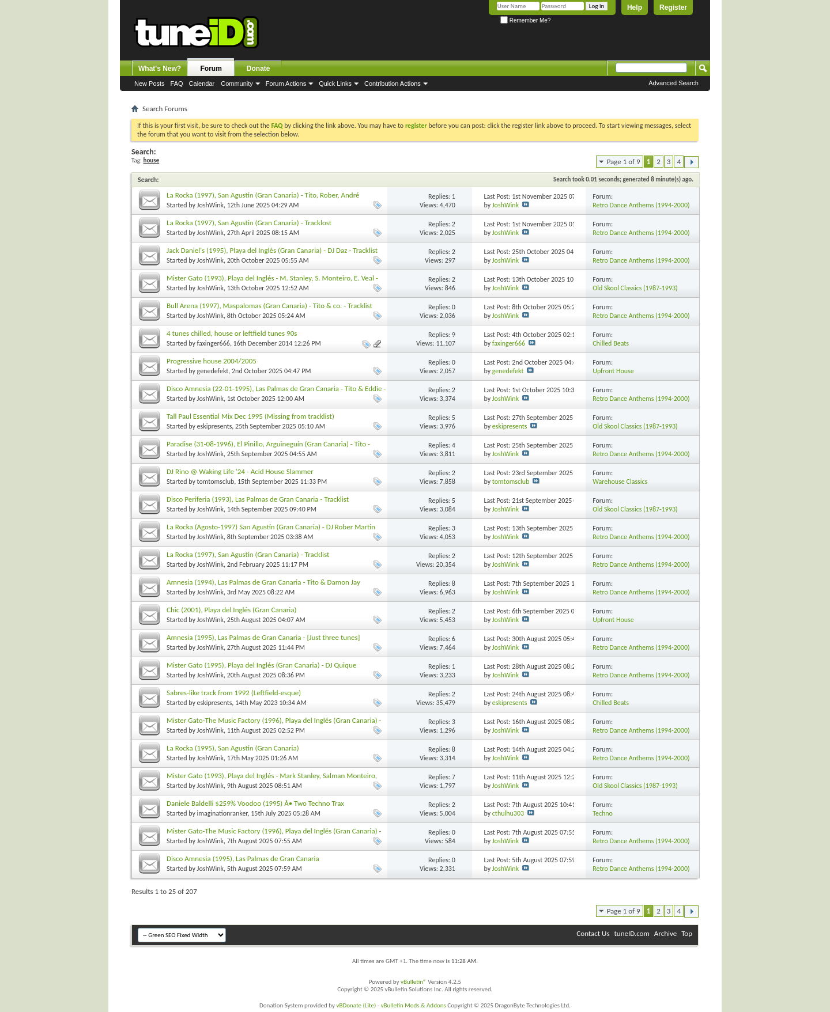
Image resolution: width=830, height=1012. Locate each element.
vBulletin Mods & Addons (413, 1005)
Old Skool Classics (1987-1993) (635, 288)
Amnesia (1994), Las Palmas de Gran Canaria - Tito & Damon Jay (263, 582)
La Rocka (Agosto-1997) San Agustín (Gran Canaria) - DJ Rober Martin (271, 526)
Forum (211, 69)
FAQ (177, 83)
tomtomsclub (216, 481)
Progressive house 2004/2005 (211, 361)
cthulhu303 (508, 813)
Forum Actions (286, 83)
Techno (603, 813)
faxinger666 (213, 343)
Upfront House (613, 371)
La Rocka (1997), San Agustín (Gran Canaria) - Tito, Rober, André (263, 195)
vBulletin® (414, 982)
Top (686, 933)
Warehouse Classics (620, 481)
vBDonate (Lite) (356, 1005)
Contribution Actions (392, 83)
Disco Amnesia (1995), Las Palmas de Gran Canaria (243, 858)
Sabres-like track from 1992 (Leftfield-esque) (234, 692)
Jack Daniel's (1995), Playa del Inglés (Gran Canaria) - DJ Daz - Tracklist (272, 250)
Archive (665, 933)
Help (634, 7)
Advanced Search (673, 82)
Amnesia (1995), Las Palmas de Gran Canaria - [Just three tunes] (263, 637)
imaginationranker (222, 813)
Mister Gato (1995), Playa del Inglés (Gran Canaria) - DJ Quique (261, 665)
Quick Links (335, 83)
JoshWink (210, 205)
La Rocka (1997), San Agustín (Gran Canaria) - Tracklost (249, 222)
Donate (258, 69)
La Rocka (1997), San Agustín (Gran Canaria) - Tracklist (248, 554)
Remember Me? (525, 20)
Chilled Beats (611, 343)
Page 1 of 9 (623, 161)
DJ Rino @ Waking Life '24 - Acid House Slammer (240, 471)
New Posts (149, 83)
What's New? (159, 69)
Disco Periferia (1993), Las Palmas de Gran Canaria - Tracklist (258, 499)
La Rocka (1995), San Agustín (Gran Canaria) (233, 748)
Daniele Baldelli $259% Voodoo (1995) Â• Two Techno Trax (255, 803)
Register (673, 7)
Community (237, 83)
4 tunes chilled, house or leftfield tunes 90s (232, 333)
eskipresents (214, 426)
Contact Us (592, 933)
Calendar (202, 83)
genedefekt (213, 371)
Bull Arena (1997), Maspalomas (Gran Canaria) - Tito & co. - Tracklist (269, 305)
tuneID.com (631, 933)
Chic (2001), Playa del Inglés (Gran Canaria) (231, 609)
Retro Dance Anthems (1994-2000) (641, 205)
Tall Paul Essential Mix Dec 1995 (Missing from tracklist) (250, 416)
